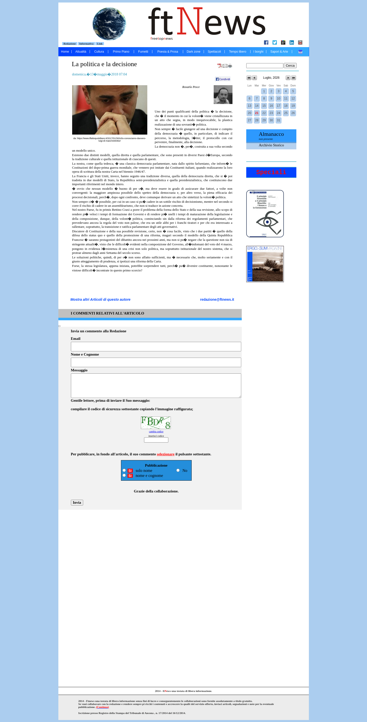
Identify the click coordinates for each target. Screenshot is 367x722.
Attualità (80, 51)
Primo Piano (121, 51)
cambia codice (156, 431)
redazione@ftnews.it (217, 299)
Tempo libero (237, 51)
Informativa (86, 43)
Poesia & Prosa (167, 51)
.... (300, 51)
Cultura (99, 51)
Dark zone (193, 51)
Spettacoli (214, 51)
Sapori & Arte (279, 51)
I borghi (258, 51)
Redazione (69, 43)
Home (65, 51)
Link (99, 43)
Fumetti (143, 51)
